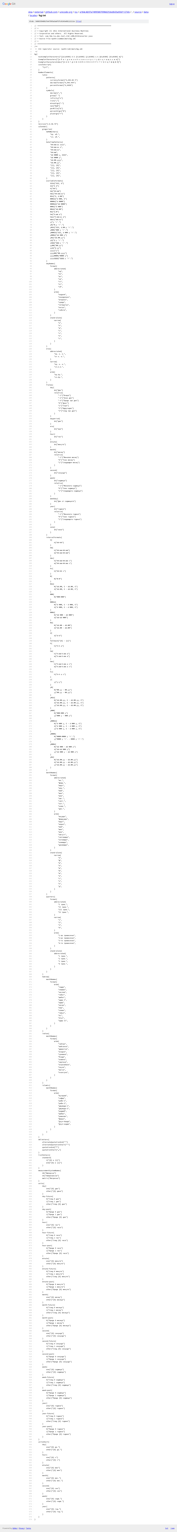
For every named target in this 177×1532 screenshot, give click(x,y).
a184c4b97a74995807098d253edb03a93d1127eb (105, 11)
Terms (28, 1528)
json (173, 1528)
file (79, 21)
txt (166, 1528)
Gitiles (14, 1528)
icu (76, 11)
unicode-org (66, 11)
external (39, 11)
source (138, 11)
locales (33, 15)
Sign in (172, 4)
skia (30, 11)
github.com (51, 11)
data (146, 11)
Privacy (21, 1528)
